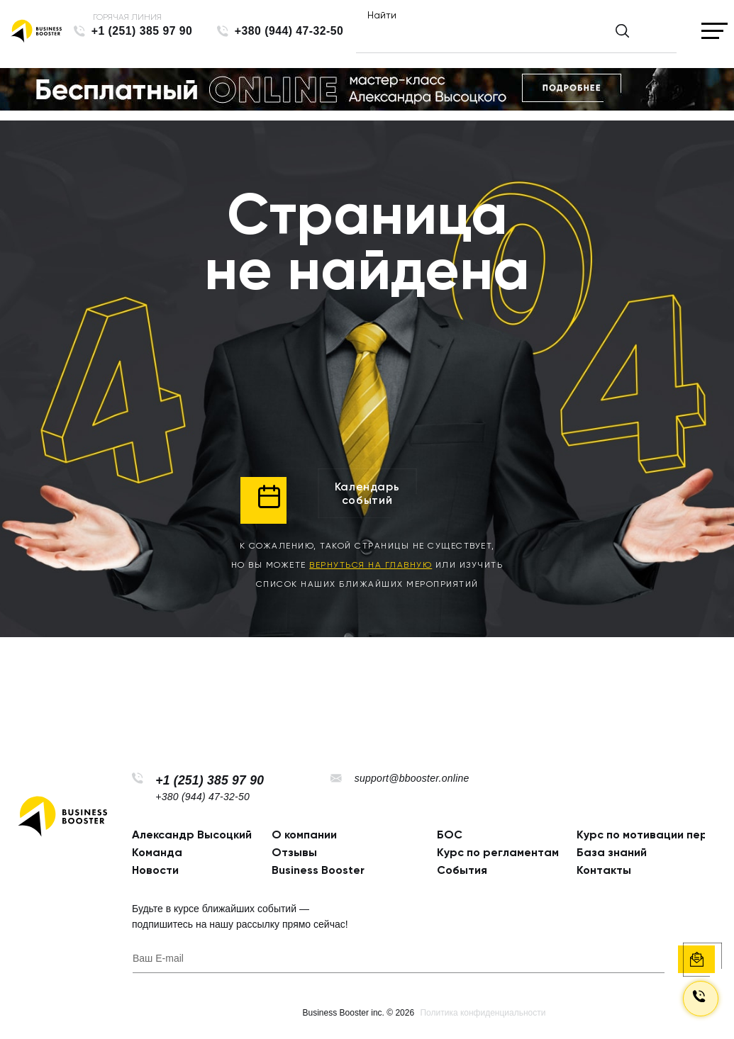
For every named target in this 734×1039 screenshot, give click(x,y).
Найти (381, 15)
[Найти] (503, 36)
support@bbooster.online (412, 778)
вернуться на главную (370, 565)
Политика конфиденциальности (482, 1013)
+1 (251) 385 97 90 (142, 31)
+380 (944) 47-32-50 (289, 31)
